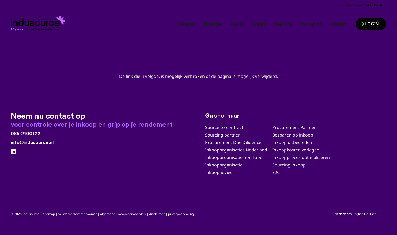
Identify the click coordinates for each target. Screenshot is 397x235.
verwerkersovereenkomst (77, 214)
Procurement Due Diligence (233, 142)
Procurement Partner (294, 127)
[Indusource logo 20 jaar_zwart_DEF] (39, 22)
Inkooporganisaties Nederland (236, 150)
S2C (276, 172)
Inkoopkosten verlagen (295, 150)
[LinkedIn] (13, 152)
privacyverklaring (181, 214)
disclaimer (157, 214)
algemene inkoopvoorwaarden (123, 214)
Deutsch (380, 5)
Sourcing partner (222, 135)
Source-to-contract (224, 127)
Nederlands (353, 5)
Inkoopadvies (218, 172)
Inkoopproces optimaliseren (301, 157)
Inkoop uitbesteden (292, 142)
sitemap (49, 214)
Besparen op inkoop (292, 135)
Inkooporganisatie (224, 165)
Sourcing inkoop (289, 165)
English (367, 5)
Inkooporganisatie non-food (234, 157)
